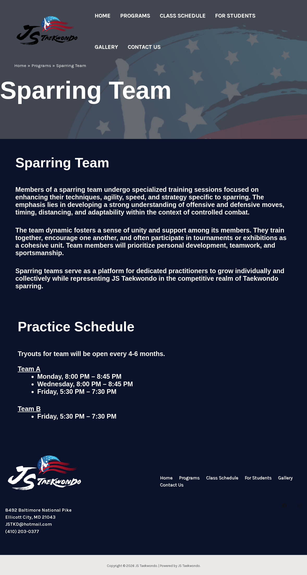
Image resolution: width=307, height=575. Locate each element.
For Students (229, 15)
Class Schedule (178, 15)
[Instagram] (299, 505)
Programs (133, 15)
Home (102, 15)
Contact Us (110, 47)
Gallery (269, 15)
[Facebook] (284, 505)
